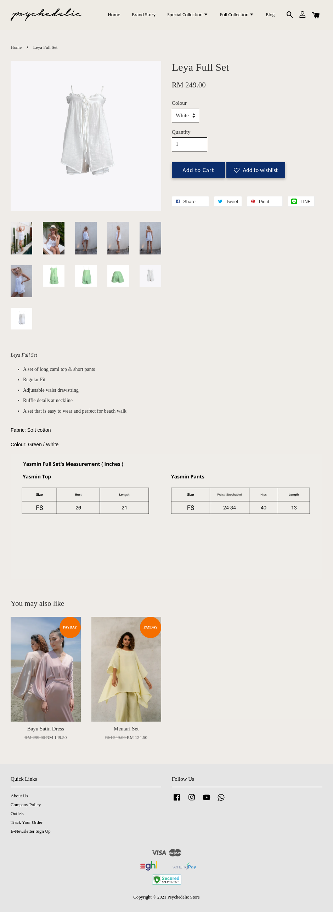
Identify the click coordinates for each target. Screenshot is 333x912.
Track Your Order (27, 822)
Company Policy (26, 804)
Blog (270, 15)
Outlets (17, 813)
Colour (179, 103)
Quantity (181, 132)
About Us (19, 795)
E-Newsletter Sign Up (31, 831)
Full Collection (237, 15)
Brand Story (144, 15)
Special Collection (187, 15)
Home (114, 15)
